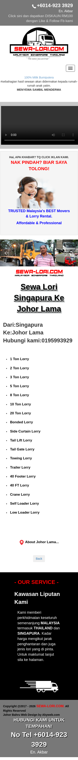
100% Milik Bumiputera (39, 77)
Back (39, 558)
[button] (6, 252)
